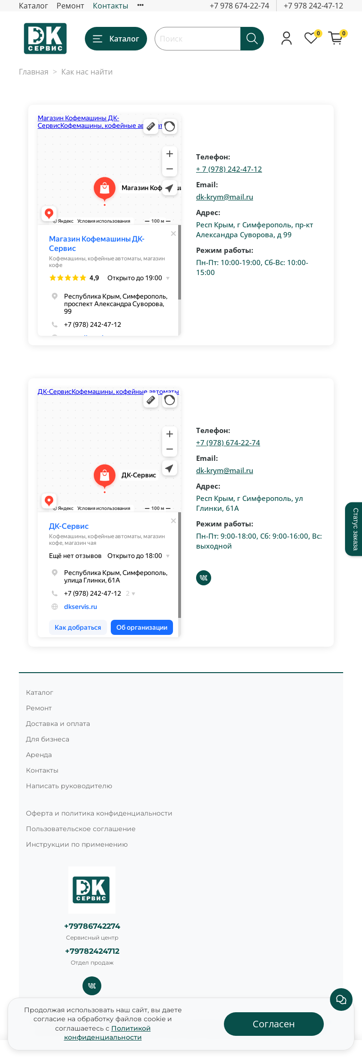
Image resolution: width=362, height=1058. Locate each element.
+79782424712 (92, 951)
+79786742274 (92, 926)
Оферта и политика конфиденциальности (99, 813)
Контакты (110, 5)
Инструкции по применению (77, 844)
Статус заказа (356, 529)
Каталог (33, 5)
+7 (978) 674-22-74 (228, 442)
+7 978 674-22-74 (239, 5)
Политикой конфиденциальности (107, 1033)
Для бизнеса (47, 739)
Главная (34, 72)
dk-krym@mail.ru (224, 196)
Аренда (39, 754)
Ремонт (70, 5)
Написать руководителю (69, 786)
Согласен (274, 1023)
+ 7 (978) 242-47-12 (229, 169)
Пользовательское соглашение (81, 829)
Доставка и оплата (58, 723)
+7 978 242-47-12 (313, 5)
